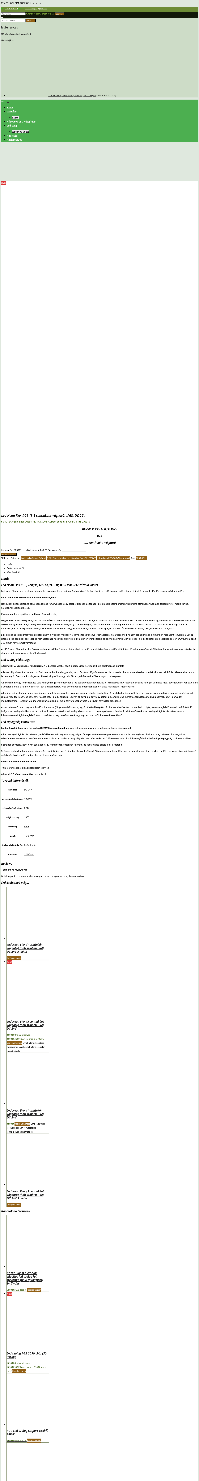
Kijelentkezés (14, 139)
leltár (65, 1449)
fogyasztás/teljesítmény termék (15, 1356)
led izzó (189, 1445)
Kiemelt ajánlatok (15, 1278)
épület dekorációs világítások (33, 260)
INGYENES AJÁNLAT (99, 1319)
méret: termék (7, 1352)
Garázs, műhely (25, 1262)
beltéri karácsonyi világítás (49, 1445)
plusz (104, 388)
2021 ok (11, 1445)
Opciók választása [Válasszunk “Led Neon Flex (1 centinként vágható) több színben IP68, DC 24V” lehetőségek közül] (22, 826)
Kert (20, 1268)
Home (10, 107)
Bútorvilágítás (24, 1259)
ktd (147, 1445)
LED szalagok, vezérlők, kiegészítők (23, 1234)
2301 (26, 1445)
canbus (71, 1445)
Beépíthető (30, 547)
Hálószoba (23, 1265)
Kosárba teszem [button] (34, 992)
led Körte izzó (21, 1449)
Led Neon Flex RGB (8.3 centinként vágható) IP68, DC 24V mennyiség (31, 252)
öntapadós (184, 1449)
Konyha (21, 1271)
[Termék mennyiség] (74, 252)
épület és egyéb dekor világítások (61, 260)
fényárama (180, 336)
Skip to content (34, 3)
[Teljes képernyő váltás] (5, 1474)
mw (103, 1449)
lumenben (158, 336)
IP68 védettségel (20, 368)
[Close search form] (2, 17)
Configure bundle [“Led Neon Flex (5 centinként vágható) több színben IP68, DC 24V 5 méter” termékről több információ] (14, 907)
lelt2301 (60, 1449)
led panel (53, 1449)
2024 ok (21, 1445)
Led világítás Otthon (21, 1250)
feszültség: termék (9, 1360)
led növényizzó (32, 1449)
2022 (16, 1445)
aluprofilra (54, 378)
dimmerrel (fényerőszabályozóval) (61, 409)
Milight (99, 1449)
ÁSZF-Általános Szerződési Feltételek (17, 1462)
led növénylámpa (43, 1449)
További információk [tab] (15, 270)
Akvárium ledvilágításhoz (18, 1284)
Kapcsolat (12, 135)
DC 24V (28, 491)
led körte (13, 1449)
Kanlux (111, 1445)
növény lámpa (145, 1449)
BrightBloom (64, 1445)
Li (68, 1449)
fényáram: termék (9, 1364)
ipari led (106, 1445)
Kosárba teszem (8, 256)
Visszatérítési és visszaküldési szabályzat (19, 1468)
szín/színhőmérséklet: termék (14, 1348)
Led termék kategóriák (17, 1228)
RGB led (143, 260)
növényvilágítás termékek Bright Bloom (25, 1225)
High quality (98, 1445)
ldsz (150, 1445)
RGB (138, 260)
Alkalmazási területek (17, 1240)
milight (15, 1381)
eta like (91, 1445)
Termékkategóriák (9, 1340)
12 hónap (29, 556)
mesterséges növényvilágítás (86, 1449)
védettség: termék (9, 1372)
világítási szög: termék (11, 1368)
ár (179, 1449)
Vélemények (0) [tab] (13, 274)
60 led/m (4, 1445)
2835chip (36, 1445)
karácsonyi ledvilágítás (123, 1445)
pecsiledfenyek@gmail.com (36, 8)
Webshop (12, 111)
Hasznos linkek (20, 131)
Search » (59, 14)
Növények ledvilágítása (17, 1237)
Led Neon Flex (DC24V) (86, 260)
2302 (31, 1445)
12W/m (28, 501)
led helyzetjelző (180, 1445)
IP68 (26, 528)
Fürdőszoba (23, 1256)
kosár (15, 117)
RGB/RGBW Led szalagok (119, 260)
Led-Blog (12, 125)
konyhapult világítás (138, 1445)
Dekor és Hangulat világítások (26, 1247)
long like (72, 1449)
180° (26, 519)
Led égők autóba (14, 1281)
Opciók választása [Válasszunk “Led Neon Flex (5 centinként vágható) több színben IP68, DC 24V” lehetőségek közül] (14, 745)
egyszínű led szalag (81, 1445)
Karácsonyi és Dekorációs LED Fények (30, 1243)
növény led (136, 1449)
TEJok (172, 1449)
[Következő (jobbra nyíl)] (5, 1478)
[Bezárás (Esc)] (10, 1474)
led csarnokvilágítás (159, 1445)
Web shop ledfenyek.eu (11, 1456)
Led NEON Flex (14, 1231)
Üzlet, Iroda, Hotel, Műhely (24, 1274)
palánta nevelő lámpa (158, 1449)
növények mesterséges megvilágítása (118, 1449)
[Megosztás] (7, 1474)
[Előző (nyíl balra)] (2, 1478)
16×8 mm (29, 537)
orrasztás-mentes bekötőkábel (43, 453)
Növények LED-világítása (21, 121)
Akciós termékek (14, 1287)
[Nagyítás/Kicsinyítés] (2, 1474)
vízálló (176, 1449)
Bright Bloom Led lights (23, 1378)
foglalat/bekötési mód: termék (14, 1344)
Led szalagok (102, 260)
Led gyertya (171, 1445)
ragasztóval (113, 388)
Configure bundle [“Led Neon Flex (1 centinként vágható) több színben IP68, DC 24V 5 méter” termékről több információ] (14, 660)
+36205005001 (11, 8)
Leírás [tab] (9, 266)
